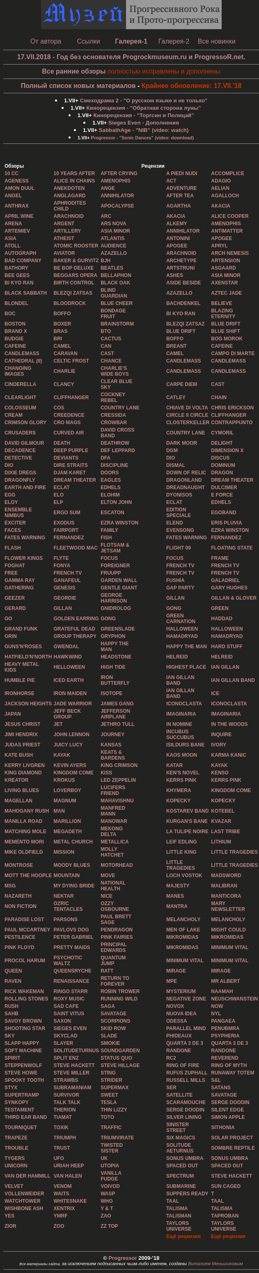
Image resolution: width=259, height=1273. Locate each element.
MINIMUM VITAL (229, 947)
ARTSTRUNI (180, 268)
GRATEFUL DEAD (74, 629)
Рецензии (153, 166)
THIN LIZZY (114, 1110)
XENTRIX (64, 1208)
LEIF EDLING (181, 842)
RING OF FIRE (182, 1065)
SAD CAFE (65, 1006)
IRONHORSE (19, 693)
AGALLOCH (225, 196)
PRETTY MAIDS (71, 947)
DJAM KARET (69, 473)
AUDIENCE (113, 246)
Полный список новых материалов (78, 85)
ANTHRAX (17, 206)
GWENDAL (66, 646)
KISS (106, 773)
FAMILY (109, 530)
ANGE (108, 188)
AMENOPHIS (116, 181)
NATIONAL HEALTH (113, 886)
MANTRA (177, 906)
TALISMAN (178, 1216)
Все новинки (217, 41)
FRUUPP (111, 573)
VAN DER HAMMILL (27, 1176)
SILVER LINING (184, 1117)
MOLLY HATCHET (112, 852)
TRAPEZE (16, 1138)
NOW (217, 1006)
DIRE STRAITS (70, 465)
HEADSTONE (116, 657)
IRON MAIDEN (70, 693)
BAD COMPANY (23, 260)
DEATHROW (115, 443)
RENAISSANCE (71, 981)
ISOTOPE (111, 693)
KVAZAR (221, 821)
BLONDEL (16, 303)
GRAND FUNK (21, 629)
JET (57, 724)
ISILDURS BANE (185, 745)
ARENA (13, 223)
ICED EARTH (68, 680)
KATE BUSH (19, 755)
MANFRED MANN (113, 811)
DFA (105, 458)
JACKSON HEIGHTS (28, 704)
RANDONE (178, 1051)
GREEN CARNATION (180, 618)
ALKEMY (176, 223)
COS (58, 408)
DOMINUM (223, 465)
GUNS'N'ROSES (23, 646)
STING (108, 1073)
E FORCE (222, 495)
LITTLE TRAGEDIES (234, 852)
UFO (58, 1158)
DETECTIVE (18, 458)
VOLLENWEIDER (24, 1194)
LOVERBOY (67, 790)
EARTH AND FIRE (25, 487)
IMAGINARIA (181, 714)
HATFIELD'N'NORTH (28, 657)
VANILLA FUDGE (111, 1176)
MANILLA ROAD (23, 821)
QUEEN (13, 971)
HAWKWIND (67, 657)
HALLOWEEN (182, 629)
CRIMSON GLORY (25, 422)
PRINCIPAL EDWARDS (114, 947)
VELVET (14, 1186)
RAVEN (13, 981)
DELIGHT (222, 443)
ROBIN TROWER (120, 991)
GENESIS (64, 588)
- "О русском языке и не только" (144, 100)
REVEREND (224, 1058)
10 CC (11, 173)
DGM (172, 450)
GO (8, 618)
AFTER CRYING (119, 173)
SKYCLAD (65, 1036)
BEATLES (112, 268)
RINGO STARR (70, 991)
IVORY (218, 745)
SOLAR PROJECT (232, 1138)
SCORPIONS (115, 1021)
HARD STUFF (227, 646)
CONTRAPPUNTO (231, 422)
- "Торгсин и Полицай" (144, 115)
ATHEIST (63, 238)
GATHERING (19, 588)
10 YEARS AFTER (74, 173)
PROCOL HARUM (25, 960)
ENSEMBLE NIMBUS (18, 512)
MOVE (108, 875)
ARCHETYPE (181, 260)
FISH (106, 538)
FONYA (61, 565)
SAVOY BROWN (23, 1021)
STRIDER (111, 1080)
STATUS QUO (116, 1058)
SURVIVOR (66, 1095)
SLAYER (63, 1043)
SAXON (62, 1021)
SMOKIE (110, 1043)
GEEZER (15, 598)
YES (9, 1216)
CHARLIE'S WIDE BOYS (115, 371)
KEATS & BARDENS (113, 755)
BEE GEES (17, 275)
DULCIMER (224, 487)
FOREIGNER (115, 565)
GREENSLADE (118, 629)
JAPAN (13, 714)
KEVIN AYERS (69, 765)
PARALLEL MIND (186, 1028)
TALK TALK (66, 1102)
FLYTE (61, 558)
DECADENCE (20, 450)
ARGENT (63, 223)
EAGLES (111, 480)
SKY (10, 1036)
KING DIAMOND (23, 773)
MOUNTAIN (66, 875)
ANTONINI (178, 238)
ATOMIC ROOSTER (75, 246)
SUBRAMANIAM (72, 1087)
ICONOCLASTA (184, 704)
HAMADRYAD (182, 636)
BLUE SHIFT (225, 331)
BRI (57, 339)
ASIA (10, 238)
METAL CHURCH (73, 842)
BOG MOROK (227, 339)
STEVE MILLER (71, 1073)
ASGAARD (223, 268)
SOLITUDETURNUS (76, 1051)
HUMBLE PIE (20, 680)
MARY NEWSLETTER (228, 906)
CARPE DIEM (181, 384)
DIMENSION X (227, 450)
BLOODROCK (69, 303)
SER (171, 1087)
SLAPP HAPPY (22, 1043)
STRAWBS (65, 1080)
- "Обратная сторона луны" (144, 108)
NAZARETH (18, 896)
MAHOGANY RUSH (27, 811)
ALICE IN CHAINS (74, 181)
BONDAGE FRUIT (113, 313)
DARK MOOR (181, 443)
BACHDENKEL (183, 303)
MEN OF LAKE (183, 930)
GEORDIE (64, 598)
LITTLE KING (181, 852)
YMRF (60, 1216)
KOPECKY (178, 801)
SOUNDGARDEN (120, 1051)
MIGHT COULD (228, 930)
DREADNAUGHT (185, 487)
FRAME (220, 558)
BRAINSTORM (117, 324)
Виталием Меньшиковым (215, 1263)
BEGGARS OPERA (75, 275)
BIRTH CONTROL (73, 283)
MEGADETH (67, 831)
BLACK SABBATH (26, 293)
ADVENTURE (181, 188)
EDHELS (111, 487)
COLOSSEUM (20, 408)
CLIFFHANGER (71, 397)
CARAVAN (65, 353)
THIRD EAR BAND (26, 1117)
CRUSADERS (20, 433)
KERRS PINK (181, 780)
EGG (10, 495)
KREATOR (16, 780)
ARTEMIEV (17, 231)
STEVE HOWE (21, 1073)
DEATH (61, 443)
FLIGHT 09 (178, 548)
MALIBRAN (224, 886)
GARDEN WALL (119, 580)
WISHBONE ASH (24, 1208)
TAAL (172, 1201)
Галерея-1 (131, 41)
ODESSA (176, 1021)
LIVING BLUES (22, 790)
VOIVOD (110, 1186)
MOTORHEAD (117, 865)
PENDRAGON (117, 930)
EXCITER (15, 523)
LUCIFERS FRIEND (113, 790)
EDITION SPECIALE (178, 512)
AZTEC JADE (226, 293)
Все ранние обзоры (73, 71)
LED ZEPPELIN (118, 780)
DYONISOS (179, 495)
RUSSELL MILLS (185, 1080)
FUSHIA (175, 580)
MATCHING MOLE (25, 831)
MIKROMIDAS (182, 937)
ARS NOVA (113, 223)
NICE (106, 896)
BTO (106, 331)
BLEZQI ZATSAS (72, 293)
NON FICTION (21, 906)
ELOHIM (110, 495)
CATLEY (176, 397)
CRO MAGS (66, 422)
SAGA (108, 1006)
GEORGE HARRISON (114, 598)
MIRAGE (176, 971)
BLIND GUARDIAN (114, 293)
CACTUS (111, 339)
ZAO (106, 1216)
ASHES (174, 275)
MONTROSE (19, 865)
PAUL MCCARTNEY (27, 930)
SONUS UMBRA (185, 1158)
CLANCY (63, 384)
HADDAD (221, 618)
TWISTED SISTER (112, 1148)
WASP (108, 1194)
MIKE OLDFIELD (24, 852)
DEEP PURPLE (70, 450)
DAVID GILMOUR (24, 443)
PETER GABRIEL (73, 937)
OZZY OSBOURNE (115, 906)
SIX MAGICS (180, 1138)
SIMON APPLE (228, 1117)
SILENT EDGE (227, 1110)
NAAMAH (222, 991)
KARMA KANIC (228, 755)
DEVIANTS (65, 458)
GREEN (220, 608)
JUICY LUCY (68, 745)
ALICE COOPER (229, 216)
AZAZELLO (114, 253)
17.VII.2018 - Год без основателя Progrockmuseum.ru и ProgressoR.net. (131, 56)
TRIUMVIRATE (117, 1138)
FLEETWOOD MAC (75, 548)
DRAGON (222, 473)
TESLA (109, 1102)
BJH (105, 260)
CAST (107, 353)
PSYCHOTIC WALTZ (67, 960)
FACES (13, 530)
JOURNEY (112, 734)
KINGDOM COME (73, 773)
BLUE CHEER (117, 303)
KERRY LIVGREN (25, 765)
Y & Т (107, 1208)
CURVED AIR (68, 433)
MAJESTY (178, 886)
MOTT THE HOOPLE (28, 875)
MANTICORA (226, 896)
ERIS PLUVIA (226, 523)
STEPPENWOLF (23, 1065)
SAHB (11, 1014)
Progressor (122, 1258)
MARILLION (67, 821)
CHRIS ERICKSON (232, 408)
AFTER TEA (180, 196)
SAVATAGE (113, 1014)
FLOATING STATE (231, 548)
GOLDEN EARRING (76, 618)
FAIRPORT (65, 530)
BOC (10, 314)
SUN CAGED (226, 1186)
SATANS (221, 1087)
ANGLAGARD (69, 196)
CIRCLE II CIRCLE (187, 415)
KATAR (174, 765)
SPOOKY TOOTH (24, 1080)
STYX (11, 1087)
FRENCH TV (180, 565)
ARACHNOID (68, 216)
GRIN (11, 636)
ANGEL (13, 196)
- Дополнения (143, 123)
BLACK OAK (115, 283)
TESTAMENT (19, 1110)
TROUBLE (16, 1148)
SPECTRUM (180, 1176)
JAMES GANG (117, 704)
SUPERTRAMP (22, 1095)
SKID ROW (113, 1028)
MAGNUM (64, 801)
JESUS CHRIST (22, 724)
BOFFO (62, 314)
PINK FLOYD (19, 947)
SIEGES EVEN (70, 1028)
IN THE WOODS (229, 724)
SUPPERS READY (187, 1194)
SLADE (109, 1036)
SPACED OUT (182, 1166)
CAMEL (62, 346)
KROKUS (64, 780)
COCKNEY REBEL (113, 397)
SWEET (109, 1095)
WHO (106, 1201)
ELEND (174, 523)
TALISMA (177, 1208)
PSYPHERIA (225, 1036)
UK (104, 1158)
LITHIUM (221, 842)
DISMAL (175, 465)
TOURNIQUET (21, 1127)
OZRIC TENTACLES (68, 906)
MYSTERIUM (181, 991)
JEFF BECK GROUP (67, 714)
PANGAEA (223, 1021)
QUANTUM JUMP (113, 960)
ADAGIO (221, 181)
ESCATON (112, 512)
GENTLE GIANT (119, 588)
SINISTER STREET (177, 1127)
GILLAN (175, 598)
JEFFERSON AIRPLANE (115, 714)
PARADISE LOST (24, 919)
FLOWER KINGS (24, 558)
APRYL (219, 246)
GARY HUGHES (229, 588)
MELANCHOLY (183, 919)
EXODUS (63, 523)
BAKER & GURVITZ (76, 260)
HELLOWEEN (69, 667)
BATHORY (16, 268)
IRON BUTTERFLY (115, 680)
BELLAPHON (116, 275)
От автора (45, 41)
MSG (10, 886)
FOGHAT (15, 565)
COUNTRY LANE (120, 408)
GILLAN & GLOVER (234, 598)
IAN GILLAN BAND (180, 680)
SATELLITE (179, 1095)
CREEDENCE (68, 415)
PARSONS (65, 919)
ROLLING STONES (26, 999)
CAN (106, 346)
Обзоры (14, 166)
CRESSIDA (113, 415)
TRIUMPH (64, 1138)
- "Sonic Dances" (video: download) (142, 137)
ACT (171, 181)
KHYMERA (178, 790)
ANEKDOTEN (69, 188)
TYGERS (15, 1158)
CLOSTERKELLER (187, 422)
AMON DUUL (19, 188)
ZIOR (10, 1226)
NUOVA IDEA (181, 1014)
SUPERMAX (114, 1087)
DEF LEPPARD (118, 450)
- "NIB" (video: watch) (144, 130)
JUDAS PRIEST (22, 745)
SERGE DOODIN (230, 1102)
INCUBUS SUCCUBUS (180, 734)
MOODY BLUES (71, 865)
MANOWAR (114, 821)
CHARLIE (64, 371)
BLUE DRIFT (225, 324)
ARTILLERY (67, 231)
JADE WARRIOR (72, 704)
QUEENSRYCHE (72, 971)
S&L (216, 1080)
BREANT (176, 346)
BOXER (62, 324)
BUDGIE (14, 339)
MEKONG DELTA (112, 831)
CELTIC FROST (71, 361)
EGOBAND (223, 512)
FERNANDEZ (68, 538)
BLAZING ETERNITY (223, 313)
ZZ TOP (109, 1226)
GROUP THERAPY (74, 636)
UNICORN (16, 1166)
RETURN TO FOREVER (115, 981)
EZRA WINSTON (119, 523)
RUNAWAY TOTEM (232, 1073)
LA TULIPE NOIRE (187, 831)
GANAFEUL (67, 580)
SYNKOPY (17, 1102)
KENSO (220, 773)
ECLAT (61, 487)
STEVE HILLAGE (120, 1065)
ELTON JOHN (116, 502)
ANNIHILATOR (117, 196)
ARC (106, 216)
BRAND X (16, 331)
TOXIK (60, 1127)
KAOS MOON (181, 755)
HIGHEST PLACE (186, 667)
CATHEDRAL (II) (23, 361)
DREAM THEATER (74, 480)
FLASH (13, 548)
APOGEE (221, 238)
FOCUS (109, 558)
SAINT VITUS (68, 1014)
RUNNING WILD (119, 999)
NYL (216, 1014)
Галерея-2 (174, 41)
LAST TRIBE (225, 831)
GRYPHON (113, 636)
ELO (58, 495)
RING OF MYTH (229, 1065)
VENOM (62, 1186)
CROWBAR (114, 422)
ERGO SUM (66, 512)
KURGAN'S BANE (187, 821)
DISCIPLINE (114, 465)
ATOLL (13, 246)
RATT (107, 971)
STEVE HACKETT (231, 1176)
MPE (171, 981)
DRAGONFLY (20, 480)
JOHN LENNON (71, 734)
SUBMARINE (181, 1186)
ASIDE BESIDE (183, 283)
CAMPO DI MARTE (232, 353)
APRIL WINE (19, 216)
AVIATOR (64, 253)
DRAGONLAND (184, 480)
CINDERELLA (20, 384)
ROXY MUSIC (69, 999)
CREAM (14, 415)
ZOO (58, 1226)
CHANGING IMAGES (18, 371)
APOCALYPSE (117, 206)
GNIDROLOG (116, 608)
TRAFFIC (111, 1127)
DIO (170, 458)
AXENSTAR (224, 283)
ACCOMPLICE (227, 173)
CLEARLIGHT (20, 397)
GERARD (15, 608)
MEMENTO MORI (24, 842)
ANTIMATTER (227, 231)
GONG (173, 608)
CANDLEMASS (22, 353)
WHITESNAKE (70, 1201)
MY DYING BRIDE (73, 886)
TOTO (107, 1117)
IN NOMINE (179, 724)
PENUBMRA (225, 1028)
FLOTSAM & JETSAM (115, 548)
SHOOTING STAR (25, 1028)
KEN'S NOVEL (182, 773)
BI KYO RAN (19, 283)
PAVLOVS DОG (71, 930)
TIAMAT (62, 1117)
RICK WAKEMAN (24, 991)
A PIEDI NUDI (181, 173)
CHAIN (219, 397)
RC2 (171, 1058)
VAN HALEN (67, 1176)
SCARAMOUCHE (186, 1102)
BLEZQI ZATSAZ (185, 324)
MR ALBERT (225, 981)
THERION (64, 1110)
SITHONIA (222, 1127)
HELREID (177, 657)
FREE (11, 573)
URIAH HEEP (68, 1166)
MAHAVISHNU (117, 801)
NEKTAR (63, 896)
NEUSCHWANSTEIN (234, 999)
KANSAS (111, 745)
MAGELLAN (18, 801)
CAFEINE (15, 346)
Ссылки (88, 41)
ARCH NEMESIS (230, 253)
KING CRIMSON (119, 765)
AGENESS (17, 181)
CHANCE (111, 361)
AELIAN (220, 188)
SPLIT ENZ (65, 1058)
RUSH (11, 1006)
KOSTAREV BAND (187, 811)
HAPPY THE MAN (186, 646)
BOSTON (15, 324)
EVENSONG (180, 530)
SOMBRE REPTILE (233, 1148)
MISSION (63, 852)
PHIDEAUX (179, 1036)
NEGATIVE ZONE (186, 999)
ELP (58, 502)
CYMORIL (222, 433)
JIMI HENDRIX (21, 734)
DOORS (110, 473)
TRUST (61, 1148)
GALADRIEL (225, 580)
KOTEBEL (222, 811)
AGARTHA (178, 206)
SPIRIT (13, 1058)
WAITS (61, 1194)
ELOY (11, 502)
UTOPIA (110, 1166)
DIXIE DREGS (20, 473)
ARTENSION (225, 260)
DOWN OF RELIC (186, 473)
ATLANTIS (112, 238)
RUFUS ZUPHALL (187, 1073)
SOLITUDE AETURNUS (180, 1148)
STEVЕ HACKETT (73, 1065)
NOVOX (175, 1006)
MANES (175, 896)
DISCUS (220, 458)
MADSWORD (226, 875)
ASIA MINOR (115, 231)
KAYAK (61, 755)
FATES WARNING (25, 538)
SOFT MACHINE (23, 1051)
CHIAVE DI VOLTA (187, 408)
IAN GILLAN (225, 667)
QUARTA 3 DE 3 (184, 1043)
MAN (58, 811)
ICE (215, 693)
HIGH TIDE (113, 667)
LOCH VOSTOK (184, 875)
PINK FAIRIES (117, 937)
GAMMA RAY (20, 580)
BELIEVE (221, 303)
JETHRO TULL (118, 724)
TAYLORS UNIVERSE (178, 1226)
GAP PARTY (180, 588)
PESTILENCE (20, 937)
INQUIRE (221, 734)
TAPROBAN (224, 1216)
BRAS (60, 331)
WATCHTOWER (23, 1201)
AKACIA (220, 206)
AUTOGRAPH (20, 253)
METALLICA (114, 842)
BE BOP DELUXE (73, 268)
